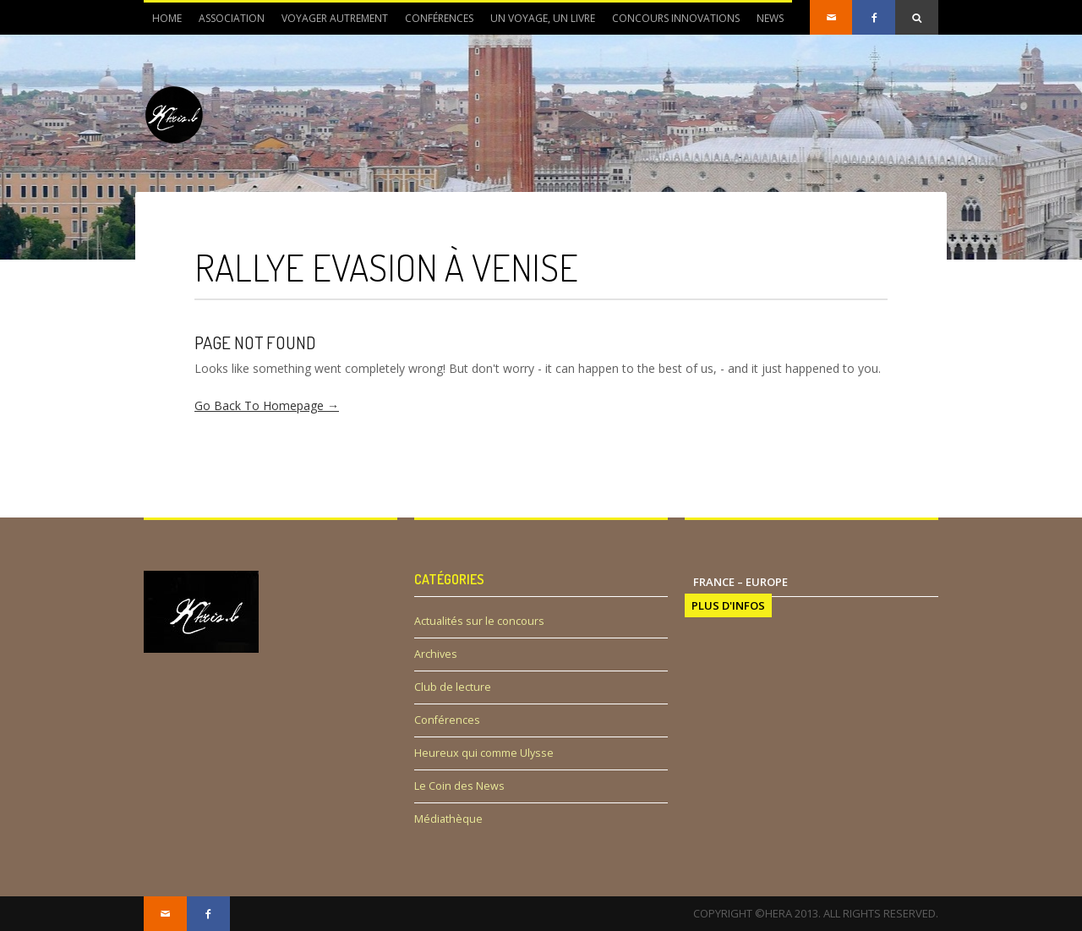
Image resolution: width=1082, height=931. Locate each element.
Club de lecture (452, 687)
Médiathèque (448, 819)
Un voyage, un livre (542, 18)
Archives (435, 654)
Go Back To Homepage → (266, 405)
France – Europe (740, 581)
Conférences (439, 18)
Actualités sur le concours (479, 621)
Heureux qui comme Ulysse (484, 753)
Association (227, 23)
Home (167, 18)
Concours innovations (676, 18)
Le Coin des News (459, 786)
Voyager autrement (334, 18)
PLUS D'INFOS (728, 605)
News (766, 23)
